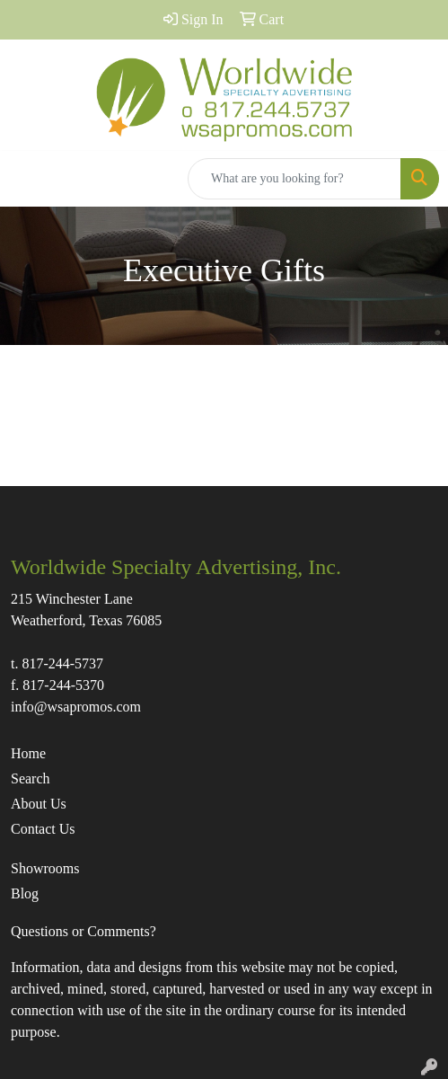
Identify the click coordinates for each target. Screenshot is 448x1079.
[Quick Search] (294, 178)
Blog (25, 893)
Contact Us (43, 828)
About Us (38, 803)
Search (30, 778)
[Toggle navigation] (28, 178)
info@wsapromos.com (76, 706)
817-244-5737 (62, 663)
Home (28, 753)
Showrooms (45, 868)
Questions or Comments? (83, 931)
